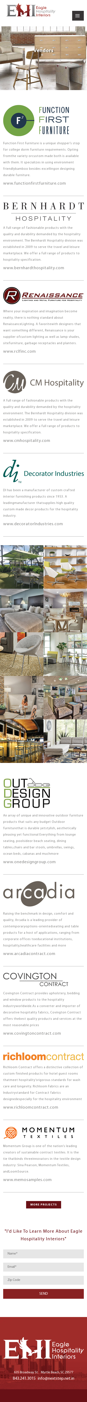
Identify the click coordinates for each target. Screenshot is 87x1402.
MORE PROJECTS (43, 1204)
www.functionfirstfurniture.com (34, 183)
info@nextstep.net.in (56, 1379)
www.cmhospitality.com (26, 441)
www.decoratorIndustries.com (33, 524)
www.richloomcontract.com (30, 1107)
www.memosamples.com (27, 1180)
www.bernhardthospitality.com (33, 268)
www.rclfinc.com (19, 351)
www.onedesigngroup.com (29, 862)
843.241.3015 (24, 1379)
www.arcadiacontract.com (29, 954)
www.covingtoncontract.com (32, 1033)
